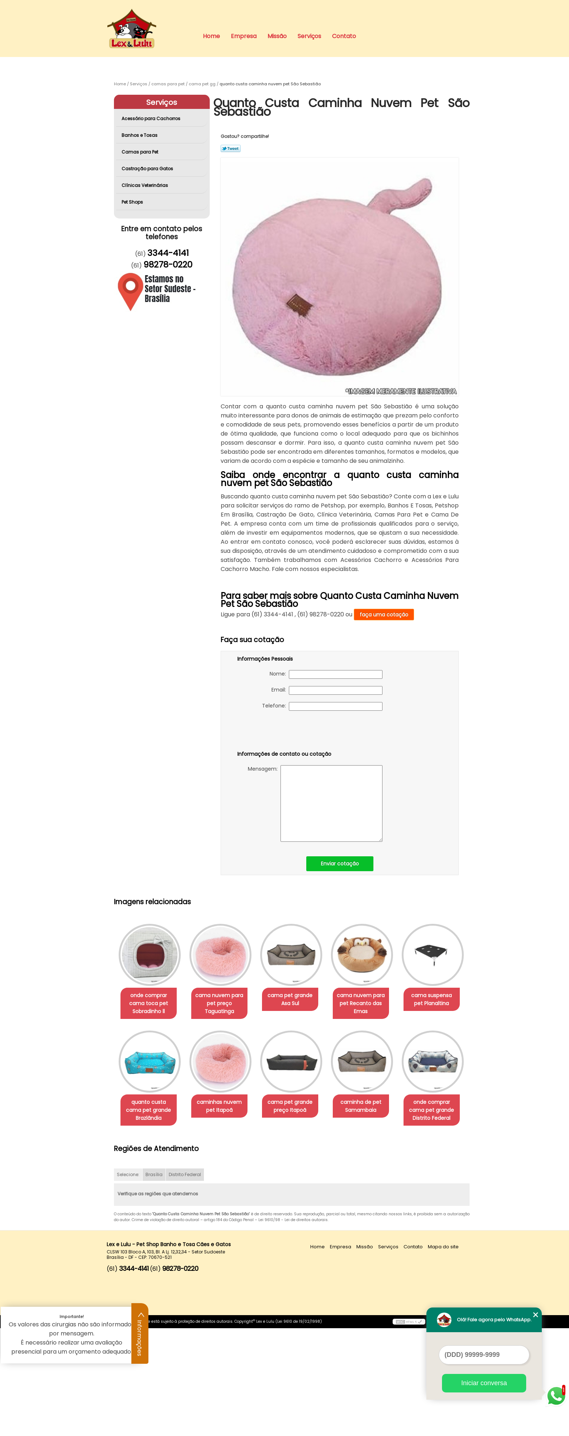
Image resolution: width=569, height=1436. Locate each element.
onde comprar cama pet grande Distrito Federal (223, 1217)
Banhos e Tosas (140, 135)
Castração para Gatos (148, 169)
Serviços (309, 36)
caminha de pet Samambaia (150, 1213)
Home (211, 36)
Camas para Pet (140, 152)
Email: (326, 690)
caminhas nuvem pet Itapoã (297, 1106)
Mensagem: (315, 803)
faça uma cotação (384, 614)
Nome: (326, 674)
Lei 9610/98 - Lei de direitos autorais (293, 1328)
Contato (344, 36)
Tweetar (231, 148)
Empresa (244, 36)
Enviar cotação (340, 863)
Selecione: (128, 1283)
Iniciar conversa (484, 1383)
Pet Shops (133, 202)
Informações (140, 1333)
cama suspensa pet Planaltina (149, 1106)
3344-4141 (168, 253)
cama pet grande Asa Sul (297, 999)
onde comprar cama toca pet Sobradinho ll (150, 1003)
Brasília (154, 1283)
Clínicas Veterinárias (145, 185)
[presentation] (283, 732)
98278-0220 (167, 264)
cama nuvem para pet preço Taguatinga (223, 1003)
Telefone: (322, 706)
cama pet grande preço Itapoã (370, 1106)
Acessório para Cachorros (151, 118)
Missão (277, 36)
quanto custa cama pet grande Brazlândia (223, 1110)
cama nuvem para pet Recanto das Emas (371, 1003)
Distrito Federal (185, 1283)
